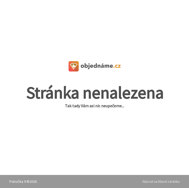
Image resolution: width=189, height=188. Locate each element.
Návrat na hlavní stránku (161, 181)
